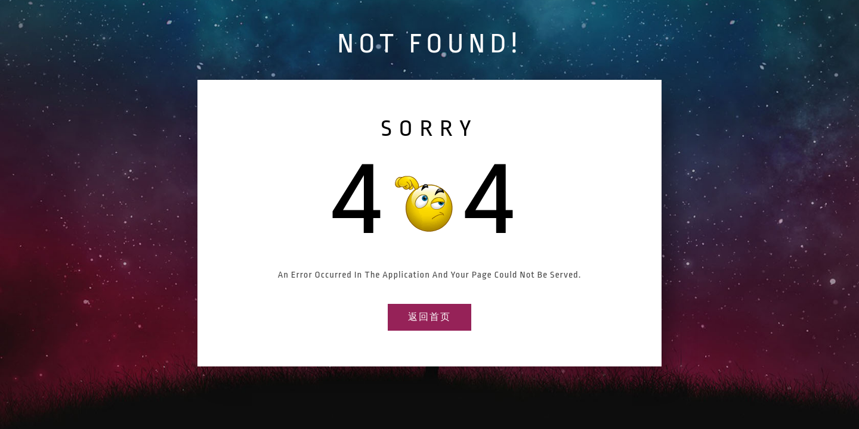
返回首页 (429, 317)
